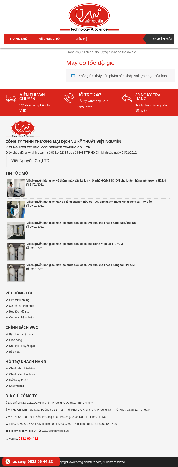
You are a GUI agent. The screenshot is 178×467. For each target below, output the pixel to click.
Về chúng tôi (51, 39)
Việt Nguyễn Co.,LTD (30, 160)
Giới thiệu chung (19, 300)
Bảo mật (14, 351)
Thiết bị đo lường (95, 52)
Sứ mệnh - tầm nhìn (21, 305)
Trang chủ (19, 39)
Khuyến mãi (162, 39)
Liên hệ (81, 39)
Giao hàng (15, 340)
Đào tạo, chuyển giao (22, 346)
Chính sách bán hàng (22, 368)
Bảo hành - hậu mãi (21, 334)
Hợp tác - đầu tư (19, 311)
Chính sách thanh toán (23, 374)
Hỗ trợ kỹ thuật (18, 380)
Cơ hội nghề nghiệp (21, 317)
